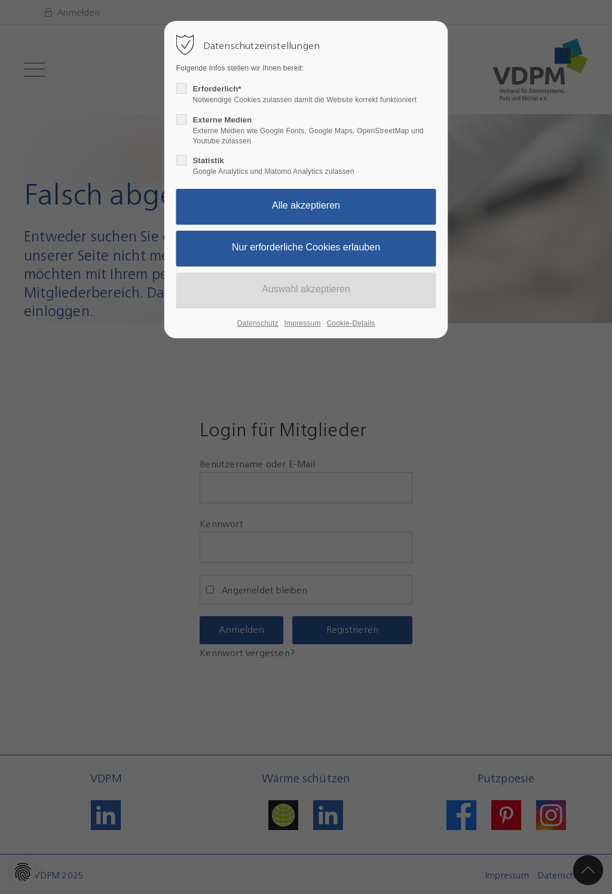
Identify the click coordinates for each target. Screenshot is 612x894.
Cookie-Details (350, 323)
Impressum (302, 323)
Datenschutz (258, 323)
